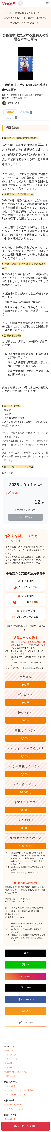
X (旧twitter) (9, 1119)
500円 (25, 720)
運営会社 (8, 1063)
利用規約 (20, 872)
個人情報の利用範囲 (13, 1104)
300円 (25, 702)
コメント (11, 117)
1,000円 (25, 738)
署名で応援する (25, 517)
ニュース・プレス (12, 1055)
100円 (25, 684)
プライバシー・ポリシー (14, 1094)
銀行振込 (33, 668)
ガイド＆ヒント (11, 1086)
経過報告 (26, 112)
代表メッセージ (11, 1059)
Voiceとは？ (9, 1050)
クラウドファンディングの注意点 (18, 1090)
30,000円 (25, 810)
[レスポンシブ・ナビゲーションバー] (47, 3)
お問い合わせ (10, 1076)
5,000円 (25, 774)
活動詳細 (10, 112)
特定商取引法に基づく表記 (15, 1072)
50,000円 (25, 828)
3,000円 (25, 756)
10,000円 (25, 792)
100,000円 (25, 846)
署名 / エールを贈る (25, 1125)
